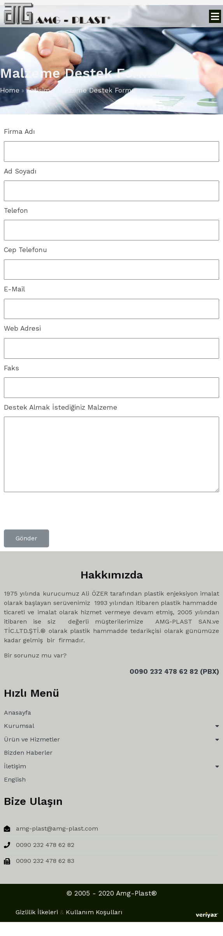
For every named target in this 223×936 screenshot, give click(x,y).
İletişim (38, 91)
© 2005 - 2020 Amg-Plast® (56, 897)
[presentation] (63, 514)
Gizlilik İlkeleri (149, 892)
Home (9, 91)
